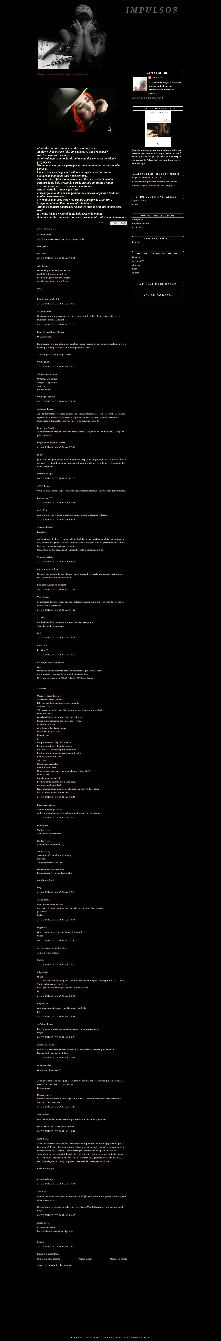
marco (40, 1222)
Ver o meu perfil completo (147, 98)
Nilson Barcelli (44, 1044)
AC (38, 617)
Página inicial (85, 1258)
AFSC (40, 486)
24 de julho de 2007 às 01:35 (56, 478)
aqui (176, 160)
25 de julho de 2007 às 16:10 (56, 1131)
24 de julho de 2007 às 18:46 (56, 919)
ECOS (135, 204)
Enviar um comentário (48, 1253)
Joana (40, 899)
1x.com (135, 272)
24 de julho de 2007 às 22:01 (56, 964)
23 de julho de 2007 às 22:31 (56, 324)
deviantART (138, 261)
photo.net (136, 265)
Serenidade (42, 527)
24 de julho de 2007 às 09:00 (56, 519)
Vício (39, 597)
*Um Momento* (45, 374)
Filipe (40, 972)
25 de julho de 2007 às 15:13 (56, 1106)
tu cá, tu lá (137, 227)
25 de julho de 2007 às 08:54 (56, 1037)
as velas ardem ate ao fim (49, 948)
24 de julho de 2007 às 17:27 (56, 817)
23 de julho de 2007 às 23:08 (56, 401)
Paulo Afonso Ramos (47, 332)
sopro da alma (139, 200)
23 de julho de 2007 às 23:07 (56, 366)
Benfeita (136, 242)
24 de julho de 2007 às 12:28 (56, 637)
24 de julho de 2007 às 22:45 (56, 996)
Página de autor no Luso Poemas (147, 177)
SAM (39, 1138)
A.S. (39, 266)
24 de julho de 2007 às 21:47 (56, 940)
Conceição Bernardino (48, 662)
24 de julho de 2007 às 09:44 (56, 561)
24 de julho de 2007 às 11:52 (56, 610)
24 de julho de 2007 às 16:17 (56, 797)
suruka (40, 1114)
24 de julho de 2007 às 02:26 (56, 502)
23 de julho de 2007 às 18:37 (56, 303)
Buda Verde (42, 805)
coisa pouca (137, 219)
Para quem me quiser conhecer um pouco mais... (155, 181)
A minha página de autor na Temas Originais (153, 185)
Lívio (39, 510)
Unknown (41, 1065)
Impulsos (152, 10)
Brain (40, 825)
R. (38, 454)
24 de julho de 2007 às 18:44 (56, 891)
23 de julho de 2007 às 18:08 (56, 258)
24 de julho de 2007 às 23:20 (56, 1016)
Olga (39, 927)
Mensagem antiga (118, 1258)
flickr (134, 268)
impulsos (157, 78)
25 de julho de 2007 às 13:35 (56, 1057)
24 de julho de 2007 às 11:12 (56, 589)
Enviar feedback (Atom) (60, 1265)
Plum (39, 645)
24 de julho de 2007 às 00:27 (56, 447)
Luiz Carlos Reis (45, 569)
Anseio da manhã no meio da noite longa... (64, 74)
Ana (39, 1191)
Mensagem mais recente (48, 1258)
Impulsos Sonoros (140, 223)
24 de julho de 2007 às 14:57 (56, 654)
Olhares (136, 257)
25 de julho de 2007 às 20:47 (56, 1215)
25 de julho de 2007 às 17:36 (56, 1183)
